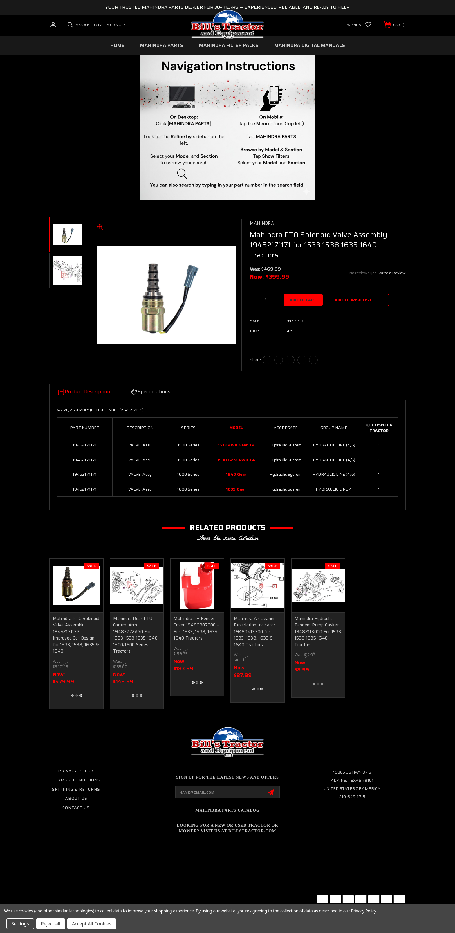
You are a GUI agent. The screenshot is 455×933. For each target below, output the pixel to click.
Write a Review (392, 273)
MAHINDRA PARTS (161, 45)
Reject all (50, 924)
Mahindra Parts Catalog (227, 810)
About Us (76, 798)
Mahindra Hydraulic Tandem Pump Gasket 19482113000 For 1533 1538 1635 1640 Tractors (318, 631)
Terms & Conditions (76, 780)
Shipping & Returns (76, 789)
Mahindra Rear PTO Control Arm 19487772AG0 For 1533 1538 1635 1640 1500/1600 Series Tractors (135, 635)
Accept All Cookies (91, 924)
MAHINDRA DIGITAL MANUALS (309, 45)
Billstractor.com (252, 831)
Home (117, 45)
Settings (20, 924)
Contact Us (76, 807)
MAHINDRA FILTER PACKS (229, 45)
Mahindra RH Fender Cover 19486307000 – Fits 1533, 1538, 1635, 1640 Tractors (196, 628)
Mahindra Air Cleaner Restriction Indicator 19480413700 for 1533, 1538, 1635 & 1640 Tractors (254, 631)
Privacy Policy (76, 771)
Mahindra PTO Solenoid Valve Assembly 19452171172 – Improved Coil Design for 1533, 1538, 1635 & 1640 (76, 635)
